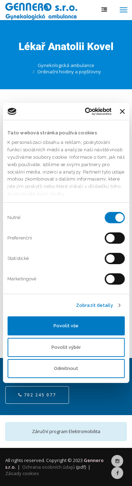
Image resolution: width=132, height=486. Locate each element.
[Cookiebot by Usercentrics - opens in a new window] (83, 111)
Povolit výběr (66, 347)
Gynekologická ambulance (66, 65)
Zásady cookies (22, 473)
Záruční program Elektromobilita (66, 431)
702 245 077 (37, 395)
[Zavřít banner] (122, 111)
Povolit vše (66, 325)
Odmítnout (66, 368)
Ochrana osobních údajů (48, 467)
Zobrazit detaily (94, 305)
